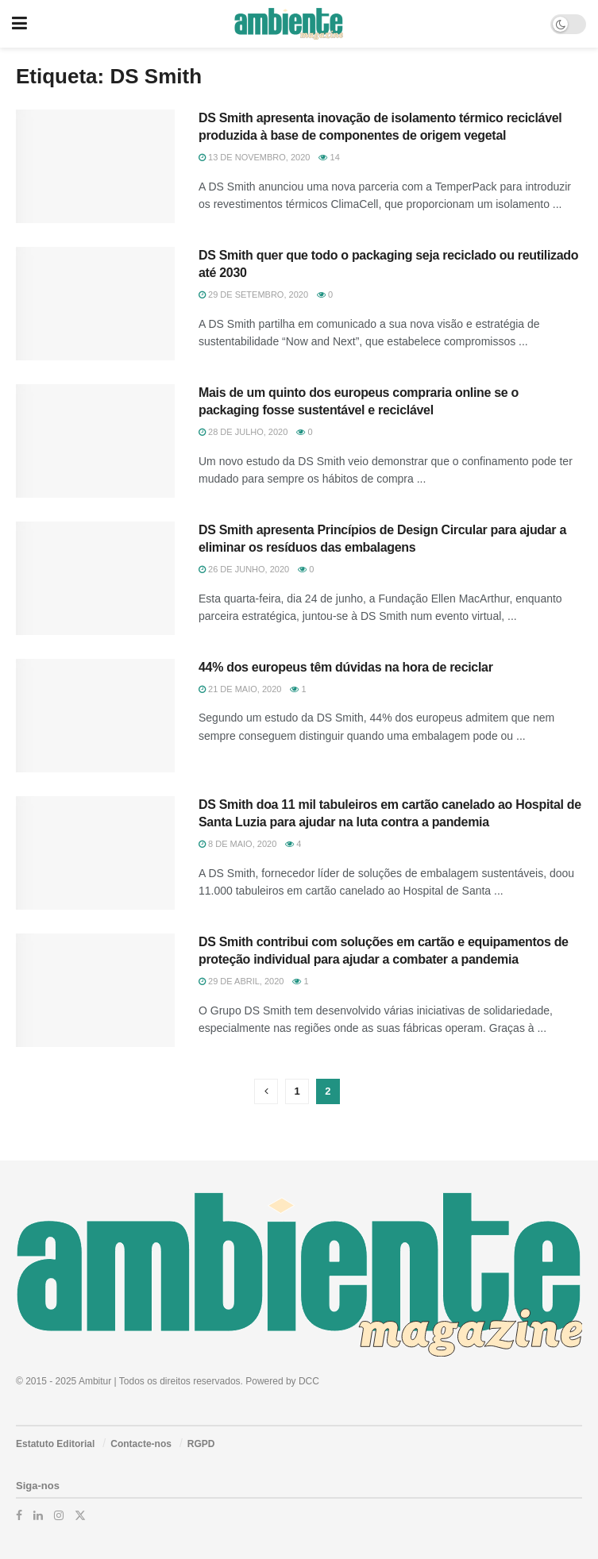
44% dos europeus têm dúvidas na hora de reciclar (346, 667)
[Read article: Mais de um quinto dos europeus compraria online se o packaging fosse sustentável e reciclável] (95, 441)
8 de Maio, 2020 (237, 844)
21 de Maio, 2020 (240, 689)
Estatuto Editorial (55, 1443)
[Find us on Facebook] (19, 1515)
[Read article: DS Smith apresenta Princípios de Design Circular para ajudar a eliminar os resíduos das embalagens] (95, 578)
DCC (309, 1381)
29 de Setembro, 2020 (253, 294)
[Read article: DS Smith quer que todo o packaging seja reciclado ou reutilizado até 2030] (95, 303)
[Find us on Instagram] (59, 1515)
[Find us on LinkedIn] (38, 1515)
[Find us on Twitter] (80, 1515)
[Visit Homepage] (288, 24)
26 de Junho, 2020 (244, 569)
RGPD (201, 1443)
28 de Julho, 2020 (243, 432)
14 (328, 157)
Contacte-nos (141, 1443)
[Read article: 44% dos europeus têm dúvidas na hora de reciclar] (95, 715)
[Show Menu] (19, 24)
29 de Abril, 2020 (241, 981)
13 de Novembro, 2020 (254, 157)
